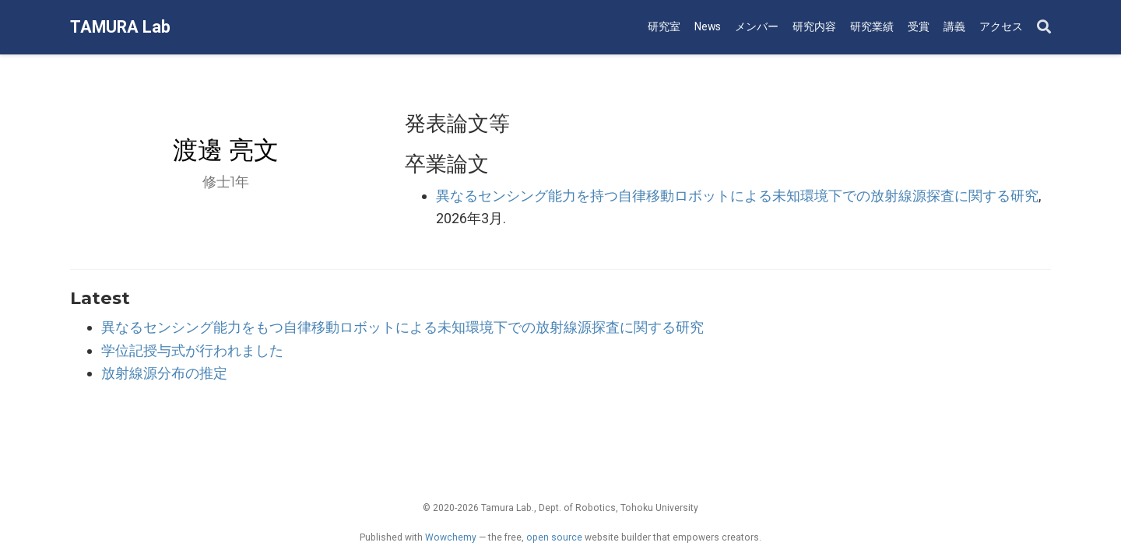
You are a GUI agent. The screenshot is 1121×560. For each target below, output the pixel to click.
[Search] (1044, 28)
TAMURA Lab (120, 27)
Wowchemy (450, 537)
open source (554, 537)
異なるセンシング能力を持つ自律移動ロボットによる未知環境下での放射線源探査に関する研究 (737, 195)
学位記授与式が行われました (192, 350)
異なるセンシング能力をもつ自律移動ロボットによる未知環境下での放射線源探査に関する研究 (402, 327)
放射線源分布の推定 (164, 373)
